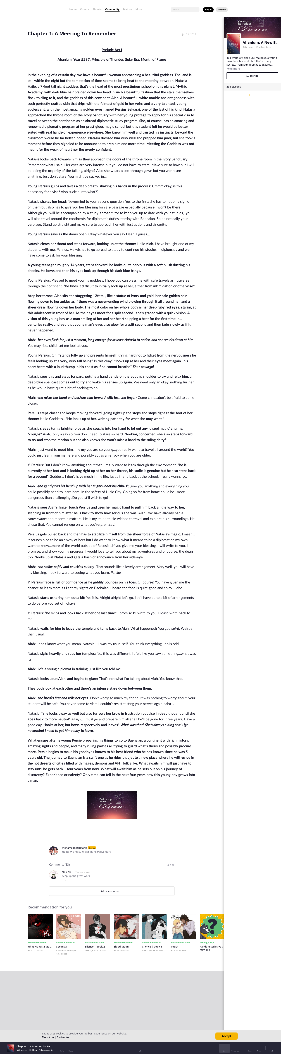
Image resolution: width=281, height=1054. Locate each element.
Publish (222, 9)
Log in (208, 9)
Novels (97, 9)
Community (112, 9)
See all (171, 865)
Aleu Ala (67, 871)
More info (48, 1037)
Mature (127, 9)
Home (73, 9)
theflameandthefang (74, 847)
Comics (84, 9)
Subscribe (252, 75)
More (139, 9)
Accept (226, 1036)
